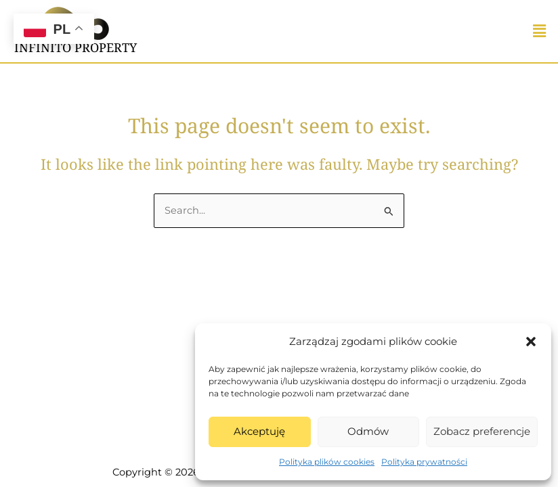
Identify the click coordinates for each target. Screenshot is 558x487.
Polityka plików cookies (326, 462)
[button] (531, 341)
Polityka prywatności (424, 462)
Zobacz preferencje (481, 431)
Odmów (368, 431)
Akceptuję (259, 431)
